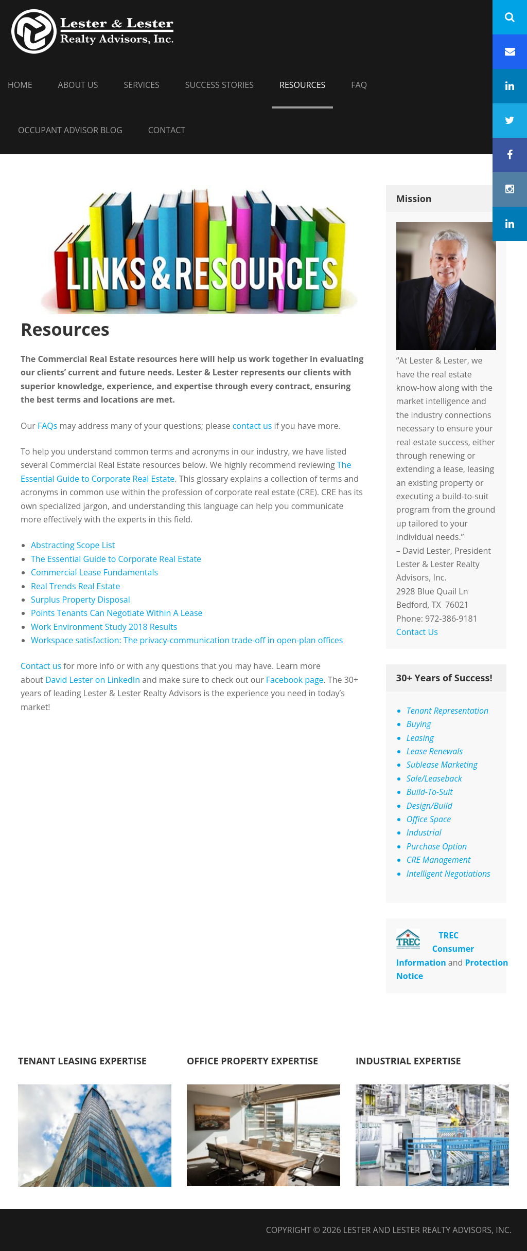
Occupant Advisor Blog (70, 130)
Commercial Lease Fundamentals (94, 572)
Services (142, 84)
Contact (166, 130)
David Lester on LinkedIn (92, 679)
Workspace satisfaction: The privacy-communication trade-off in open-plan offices (187, 640)
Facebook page (295, 679)
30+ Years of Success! (444, 678)
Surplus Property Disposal (80, 599)
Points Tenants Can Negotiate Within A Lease (117, 613)
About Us (78, 84)
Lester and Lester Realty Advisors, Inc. (427, 1230)
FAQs (47, 425)
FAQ (359, 84)
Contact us (41, 666)
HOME (20, 84)
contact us (252, 425)
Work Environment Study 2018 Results (104, 626)
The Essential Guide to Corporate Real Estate (116, 559)
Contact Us (417, 632)
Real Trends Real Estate (76, 586)
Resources (302, 84)
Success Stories (219, 84)
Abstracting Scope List (73, 545)
